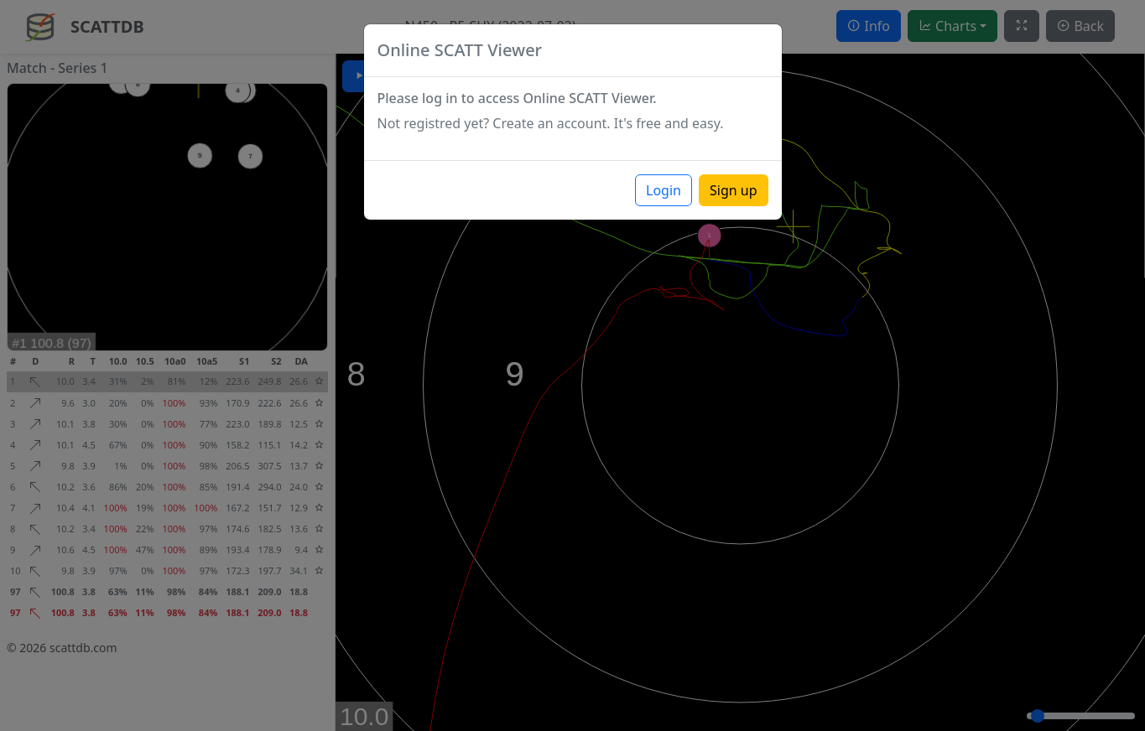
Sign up (733, 190)
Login (663, 190)
